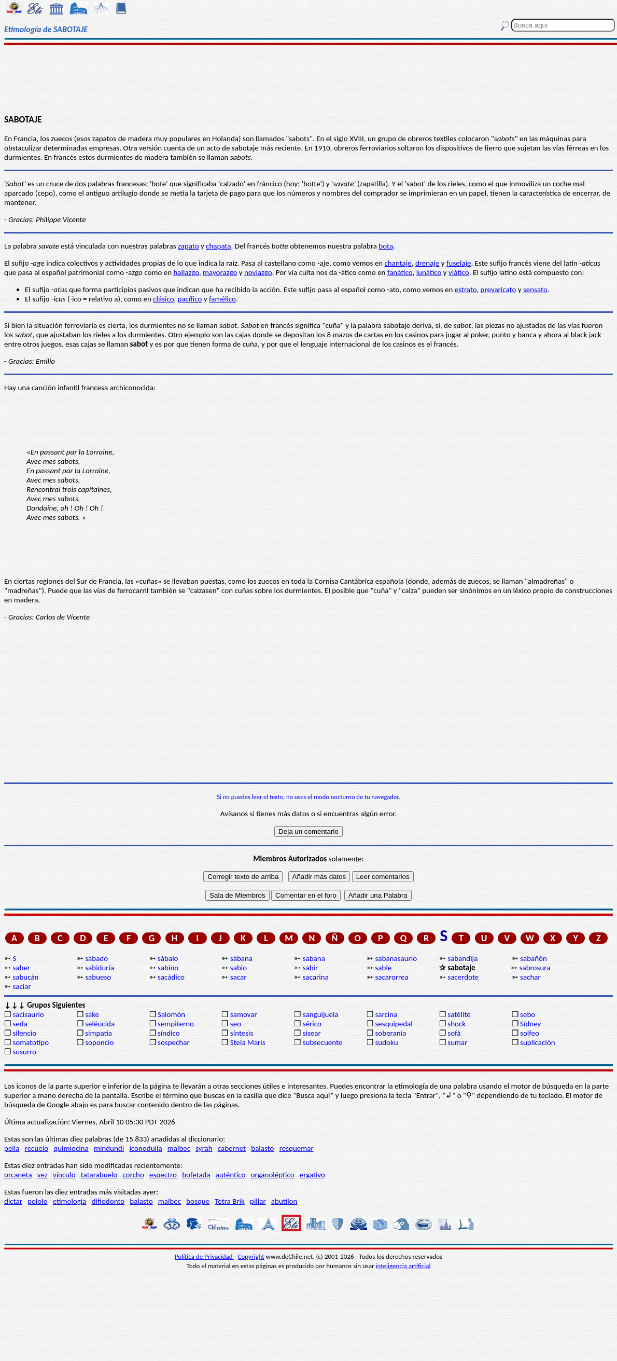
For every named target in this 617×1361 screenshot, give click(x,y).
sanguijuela (321, 1014)
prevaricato (498, 289)
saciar (21, 986)
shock (456, 1023)
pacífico (190, 299)
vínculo (64, 1174)
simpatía (98, 1033)
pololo (37, 1201)
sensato (535, 289)
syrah (203, 1148)
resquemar (296, 1148)
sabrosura (535, 967)
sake (92, 1014)
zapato (188, 246)
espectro (163, 1174)
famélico (222, 299)
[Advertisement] (308, 79)
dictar (13, 1201)
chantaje (398, 263)
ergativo (312, 1174)
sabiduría (99, 967)
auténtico (231, 1174)
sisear (312, 1033)
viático (458, 272)
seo (235, 1023)
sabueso (98, 977)
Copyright (251, 1256)
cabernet (232, 1148)
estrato (466, 289)
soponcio (99, 1042)
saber (21, 967)
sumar (457, 1042)
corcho (133, 1174)
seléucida (100, 1023)
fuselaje (458, 263)
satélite (458, 1014)
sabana (314, 958)
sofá (453, 1033)
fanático (400, 272)
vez (42, 1174)
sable (383, 967)
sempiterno (176, 1023)
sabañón (533, 958)
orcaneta (18, 1174)
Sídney (530, 1023)
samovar (243, 1014)
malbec (178, 1148)
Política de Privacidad (204, 1256)
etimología (70, 1201)
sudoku (386, 1042)
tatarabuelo (99, 1174)
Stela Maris (247, 1042)
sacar (238, 977)
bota (385, 246)
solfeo (529, 1033)
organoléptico (273, 1174)
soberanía (390, 1033)
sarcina (386, 1014)
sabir (310, 967)
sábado (96, 958)
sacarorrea (391, 977)
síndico (169, 1033)
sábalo (168, 958)
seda (19, 1023)
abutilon (284, 1201)
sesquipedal (393, 1023)
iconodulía (145, 1148)
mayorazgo (220, 272)
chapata (218, 246)
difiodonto (108, 1201)
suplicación (537, 1042)
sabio (238, 967)
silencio (24, 1033)
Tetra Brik (230, 1201)
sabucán (25, 977)
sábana (241, 958)
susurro (24, 1051)
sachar (530, 977)
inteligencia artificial (403, 1266)
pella (11, 1148)
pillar (258, 1201)
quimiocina (70, 1148)
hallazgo (186, 272)
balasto (262, 1148)
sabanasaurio (396, 958)
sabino (168, 967)
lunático (429, 272)
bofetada (196, 1174)
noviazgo (258, 272)
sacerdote (463, 977)
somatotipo (30, 1042)
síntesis (242, 1033)
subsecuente (323, 1042)
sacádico (171, 977)
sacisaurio (28, 1014)
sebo (527, 1014)
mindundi (109, 1148)
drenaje (427, 263)
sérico (312, 1023)
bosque (197, 1201)
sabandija (462, 958)
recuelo (37, 1148)
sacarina (316, 977)
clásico (163, 299)
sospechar (174, 1042)
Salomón (171, 1014)
